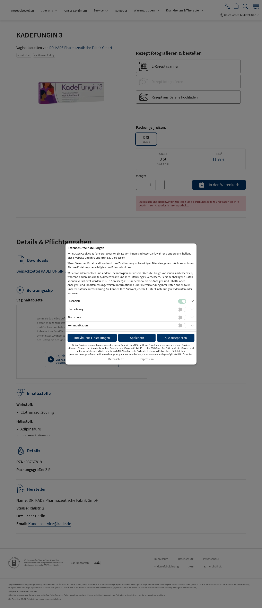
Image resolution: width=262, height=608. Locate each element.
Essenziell (74, 301)
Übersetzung (75, 309)
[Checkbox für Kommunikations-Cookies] (182, 325)
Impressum (147, 359)
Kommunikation (78, 325)
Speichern (137, 338)
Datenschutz (116, 359)
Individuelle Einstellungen (92, 338)
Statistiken (74, 317)
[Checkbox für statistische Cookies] (182, 317)
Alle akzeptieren (176, 338)
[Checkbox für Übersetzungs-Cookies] (182, 309)
